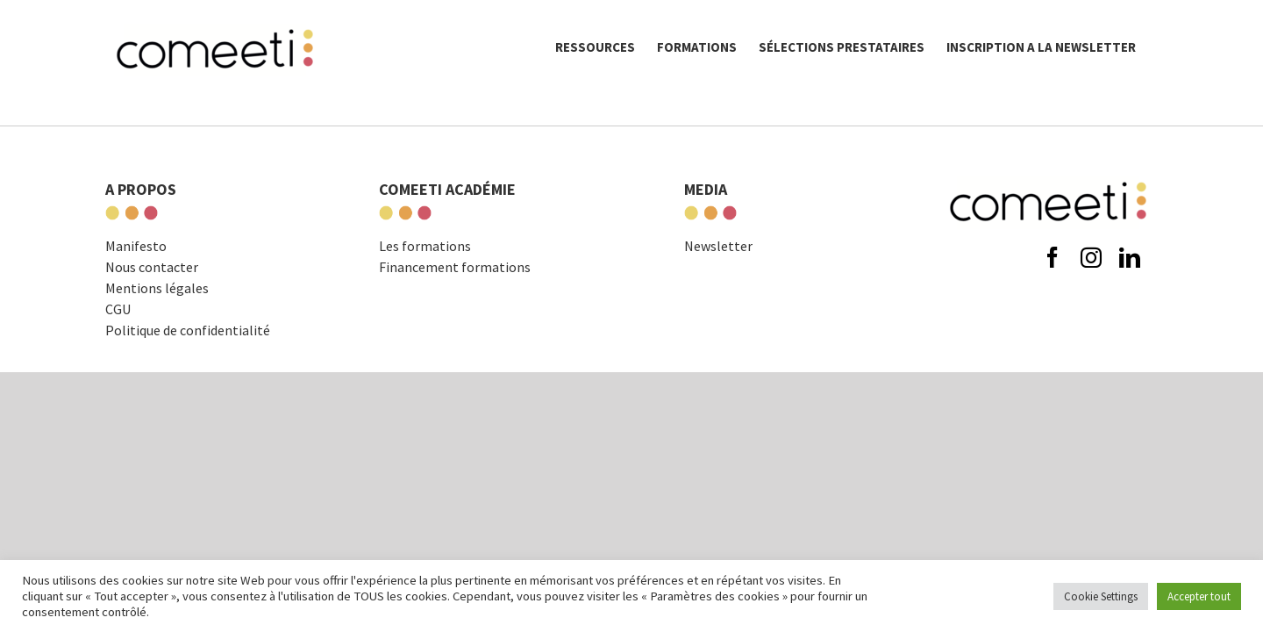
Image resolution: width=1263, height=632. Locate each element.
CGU (118, 309)
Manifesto (136, 246)
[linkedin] (1129, 257)
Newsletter (718, 246)
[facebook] (1052, 257)
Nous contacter (151, 267)
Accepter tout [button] (1199, 596)
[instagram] (1091, 257)
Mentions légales (157, 288)
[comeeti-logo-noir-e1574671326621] (1048, 177)
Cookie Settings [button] (1101, 596)
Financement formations (455, 267)
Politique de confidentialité (187, 330)
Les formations (425, 246)
